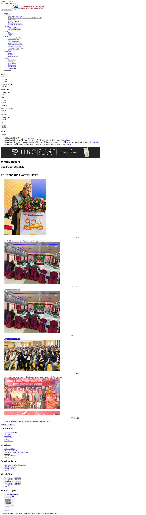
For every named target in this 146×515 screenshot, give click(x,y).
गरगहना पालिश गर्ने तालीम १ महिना (15, 44)
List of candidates (9, 449)
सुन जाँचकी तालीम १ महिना (13, 39)
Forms (10, 53)
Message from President (15, 24)
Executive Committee (14, 23)
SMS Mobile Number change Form (15, 465)
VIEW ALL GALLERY (8, 425)
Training (7, 36)
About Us (7, 14)
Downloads (7, 51)
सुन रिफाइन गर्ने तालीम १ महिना (14, 43)
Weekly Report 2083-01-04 (12, 478)
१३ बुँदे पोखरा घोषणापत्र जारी (12, 290)
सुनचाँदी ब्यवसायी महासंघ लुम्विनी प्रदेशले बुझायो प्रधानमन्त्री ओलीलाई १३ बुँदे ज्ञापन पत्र (27, 421)
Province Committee (14, 21)
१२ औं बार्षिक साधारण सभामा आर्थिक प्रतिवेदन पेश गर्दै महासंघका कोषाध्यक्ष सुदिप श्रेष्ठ (27, 241)
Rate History (8, 434)
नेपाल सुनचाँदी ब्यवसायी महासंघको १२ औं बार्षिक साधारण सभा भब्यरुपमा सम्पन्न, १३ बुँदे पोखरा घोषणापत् (33, 377)
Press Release (12, 63)
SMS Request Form (10, 467)
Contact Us (7, 70)
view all (6, 457)
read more (31, 138)
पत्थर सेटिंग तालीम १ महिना (13, 41)
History (10, 33)
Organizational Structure (15, 16)
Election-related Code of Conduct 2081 (16, 452)
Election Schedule (9, 455)
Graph (10, 34)
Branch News (12, 65)
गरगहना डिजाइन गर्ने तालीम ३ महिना (15, 48)
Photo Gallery (12, 66)
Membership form (9, 468)
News (6, 58)
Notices (10, 61)
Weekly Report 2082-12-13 (12, 483)
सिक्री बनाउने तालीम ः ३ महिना (14, 46)
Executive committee (10, 432)
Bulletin (10, 55)
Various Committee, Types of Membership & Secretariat (25, 18)
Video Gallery (12, 68)
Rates (6, 31)
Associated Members (14, 29)
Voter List (7, 454)
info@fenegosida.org (11, 3)
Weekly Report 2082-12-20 (12, 481)
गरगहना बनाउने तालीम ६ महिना (14, 38)
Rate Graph (7, 436)
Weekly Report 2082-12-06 (12, 485)
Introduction (12, 19)
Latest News (8, 437)
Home (6, 13)
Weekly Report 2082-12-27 (12, 479)
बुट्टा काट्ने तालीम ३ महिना (13, 50)
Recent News (12, 60)
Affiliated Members (14, 28)
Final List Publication (10, 450)
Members (7, 26)
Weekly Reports (13, 56)
